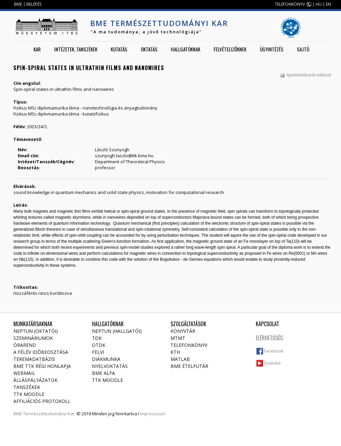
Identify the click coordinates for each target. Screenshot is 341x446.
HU (319, 4)
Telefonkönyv (188, 345)
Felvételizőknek (230, 49)
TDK (97, 338)
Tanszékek (26, 387)
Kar (37, 49)
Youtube (272, 363)
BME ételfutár (189, 366)
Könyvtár (182, 331)
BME (18, 4)
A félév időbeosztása (40, 352)
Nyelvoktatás (110, 366)
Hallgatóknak (185, 49)
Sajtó (303, 49)
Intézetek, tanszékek (75, 49)
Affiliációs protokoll (42, 401)
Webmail (24, 373)
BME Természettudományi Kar (159, 23)
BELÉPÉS (33, 4)
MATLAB (180, 359)
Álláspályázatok (35, 380)
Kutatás (119, 49)
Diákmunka (106, 359)
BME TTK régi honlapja (42, 366)
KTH (175, 352)
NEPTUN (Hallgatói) (117, 331)
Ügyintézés (271, 49)
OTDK (98, 345)
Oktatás (149, 49)
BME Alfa (103, 373)
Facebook (273, 351)
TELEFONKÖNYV (290, 4)
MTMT (177, 338)
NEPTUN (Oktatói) (35, 331)
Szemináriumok (33, 338)
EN (328, 4)
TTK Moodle (28, 394)
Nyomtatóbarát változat (305, 75)
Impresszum (152, 414)
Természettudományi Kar (49, 414)
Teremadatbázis (34, 359)
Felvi (98, 352)
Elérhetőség (269, 338)
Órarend (24, 345)
